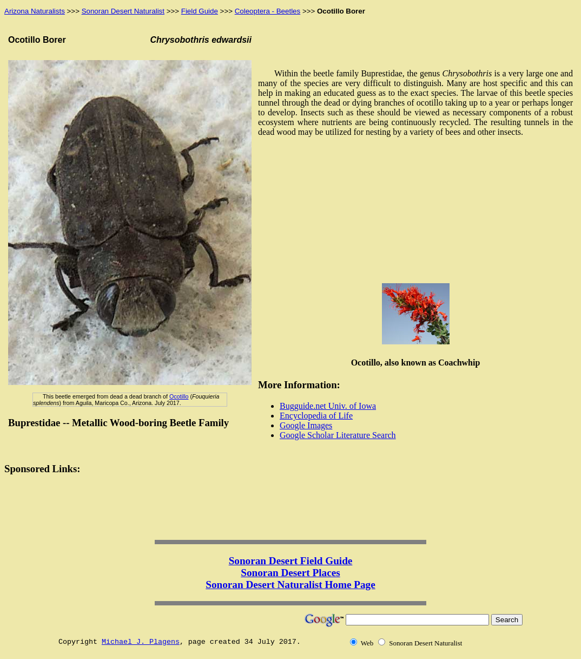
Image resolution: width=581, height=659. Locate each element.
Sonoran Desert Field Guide (291, 560)
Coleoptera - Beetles (268, 11)
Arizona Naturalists (34, 11)
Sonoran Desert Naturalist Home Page (290, 584)
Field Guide (199, 11)
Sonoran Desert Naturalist (123, 11)
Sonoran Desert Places (290, 572)
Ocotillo (179, 396)
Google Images (306, 425)
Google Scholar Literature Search (338, 435)
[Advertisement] (415, 213)
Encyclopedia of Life (316, 415)
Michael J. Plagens (141, 642)
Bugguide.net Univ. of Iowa (328, 405)
